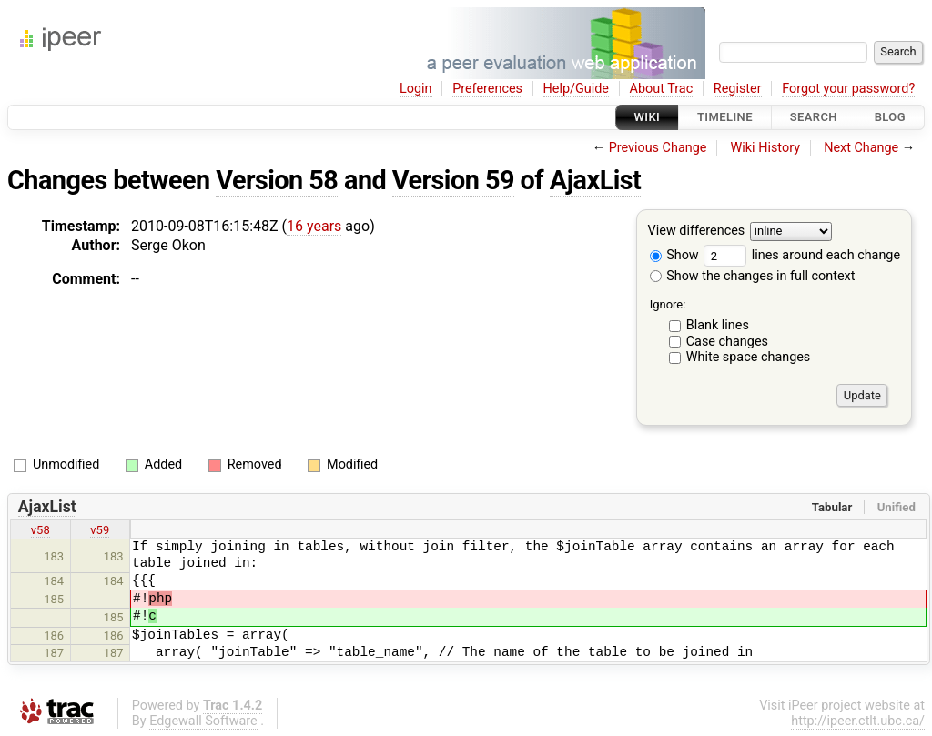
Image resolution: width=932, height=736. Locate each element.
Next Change (861, 148)
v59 (99, 530)
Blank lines (717, 325)
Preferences (487, 88)
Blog (890, 117)
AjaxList (596, 180)
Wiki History (765, 148)
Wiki (647, 117)
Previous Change (658, 148)
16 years (314, 226)
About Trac (662, 88)
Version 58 (277, 180)
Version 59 (453, 180)
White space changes (748, 357)
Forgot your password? (848, 88)
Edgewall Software (203, 721)
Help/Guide (576, 88)
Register (738, 88)
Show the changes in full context (753, 276)
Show (674, 255)
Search (813, 117)
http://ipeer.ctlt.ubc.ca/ (858, 721)
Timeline (725, 117)
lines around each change (802, 255)
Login (416, 88)
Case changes (727, 341)
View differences (696, 231)
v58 (40, 530)
